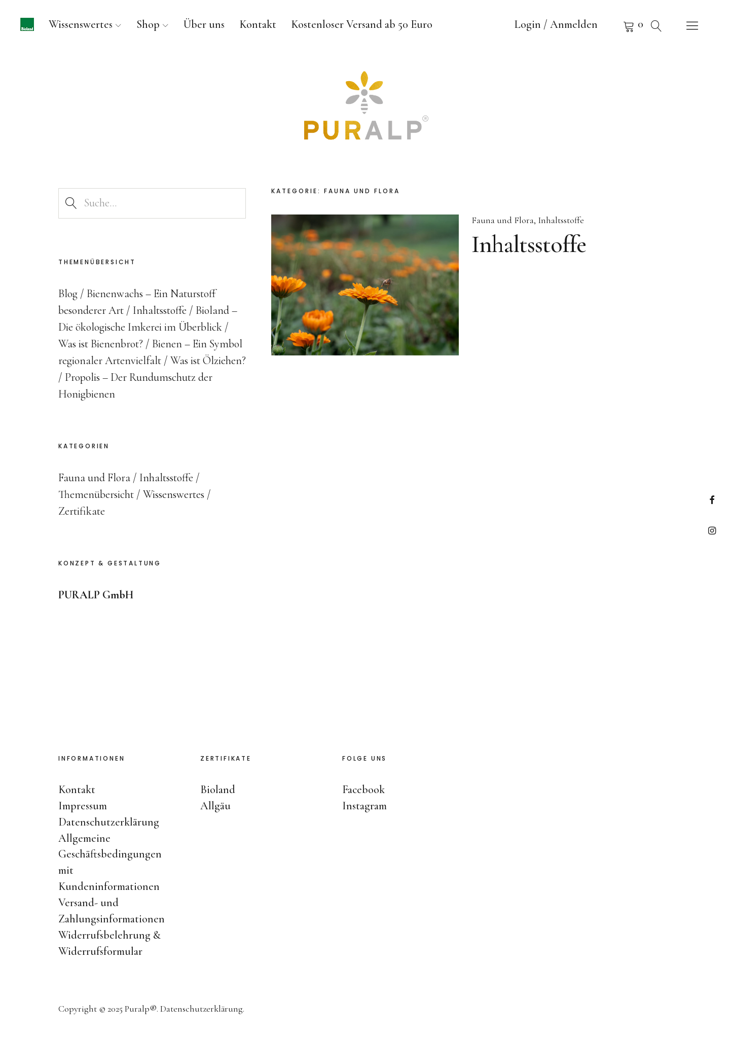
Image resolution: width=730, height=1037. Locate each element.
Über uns (204, 24)
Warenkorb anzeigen (616, 25)
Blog (68, 293)
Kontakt (257, 24)
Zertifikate (81, 511)
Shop (148, 24)
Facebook (712, 499)
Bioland (217, 789)
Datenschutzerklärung (108, 822)
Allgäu (215, 805)
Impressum (82, 805)
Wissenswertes (81, 24)
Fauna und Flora (502, 220)
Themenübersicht (96, 494)
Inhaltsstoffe (561, 220)
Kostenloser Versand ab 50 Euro (361, 24)
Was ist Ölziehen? (208, 360)
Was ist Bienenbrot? (100, 343)
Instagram (712, 530)
